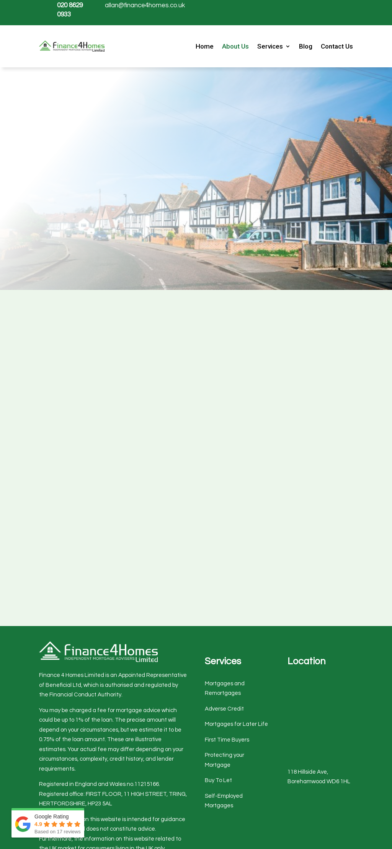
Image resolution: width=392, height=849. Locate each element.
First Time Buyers (227, 740)
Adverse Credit (224, 709)
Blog (305, 47)
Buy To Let (218, 780)
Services (270, 47)
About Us (235, 47)
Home (205, 47)
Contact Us (337, 47)
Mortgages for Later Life (236, 724)
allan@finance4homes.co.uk (145, 5)
